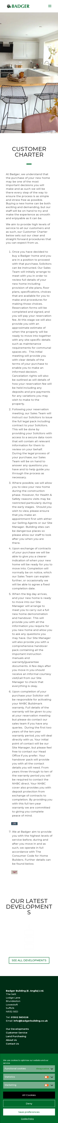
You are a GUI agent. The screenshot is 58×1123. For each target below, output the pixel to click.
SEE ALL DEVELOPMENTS (29, 960)
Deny (29, 1103)
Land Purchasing (16, 1036)
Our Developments (17, 1028)
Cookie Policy (27, 1119)
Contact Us (12, 1043)
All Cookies (29, 1095)
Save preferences (29, 1112)
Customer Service (16, 1032)
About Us (11, 1040)
